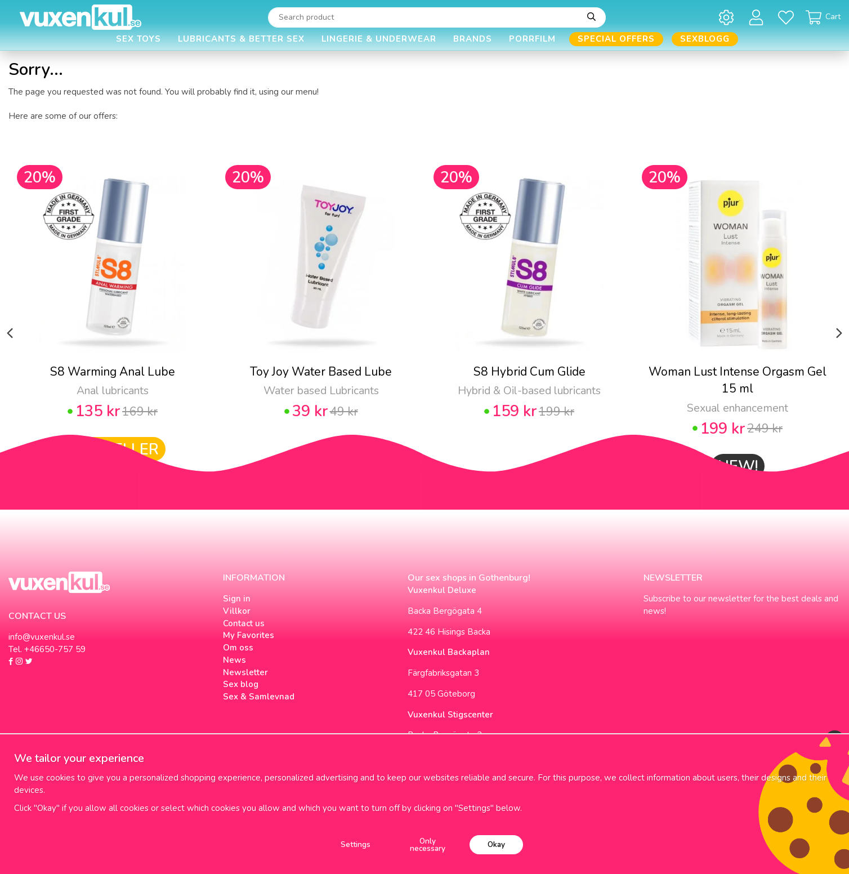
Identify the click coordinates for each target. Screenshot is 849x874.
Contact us (244, 623)
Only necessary (427, 845)
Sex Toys (138, 38)
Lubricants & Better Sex (241, 38)
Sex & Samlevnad (258, 696)
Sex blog (240, 684)
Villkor (237, 611)
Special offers (616, 38)
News (234, 660)
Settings (355, 844)
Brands (472, 38)
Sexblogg (705, 38)
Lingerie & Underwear (378, 38)
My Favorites (248, 635)
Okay (496, 844)
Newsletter (245, 672)
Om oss (238, 647)
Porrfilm (532, 38)
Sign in (237, 598)
